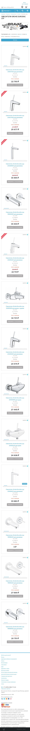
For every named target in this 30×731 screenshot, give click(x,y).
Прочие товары (5, 680)
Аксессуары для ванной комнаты (9, 672)
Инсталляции (4, 663)
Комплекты (4, 678)
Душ (2, 666)
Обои (2, 684)
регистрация (25, 4)
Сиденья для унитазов (6, 676)
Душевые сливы (5, 668)
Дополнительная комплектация (8, 674)
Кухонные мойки (5, 670)
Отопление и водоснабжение (8, 682)
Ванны (2, 657)
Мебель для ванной (6, 655)
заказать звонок (5, 688)
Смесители (3, 664)
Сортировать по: (5, 34)
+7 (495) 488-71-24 (9, 687)
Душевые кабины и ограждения (9, 659)
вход (24, 2)
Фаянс (2, 661)
